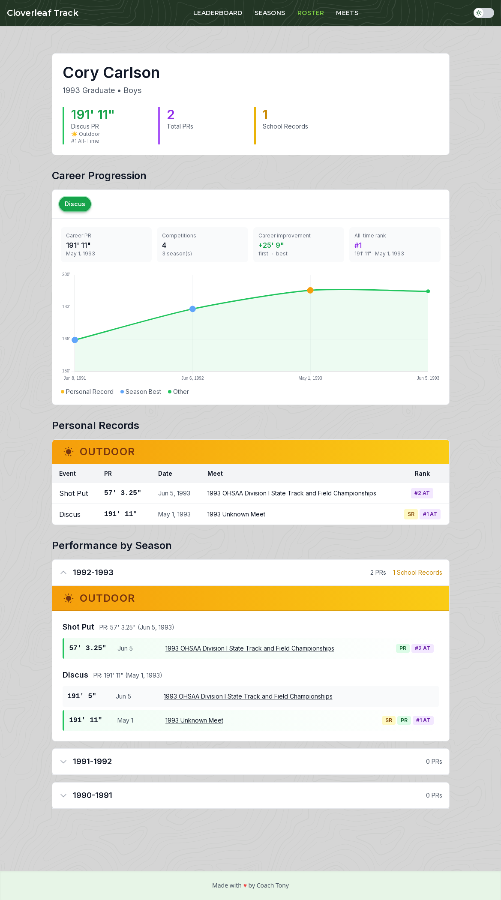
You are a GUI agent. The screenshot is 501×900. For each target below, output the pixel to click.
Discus (75, 203)
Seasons (270, 13)
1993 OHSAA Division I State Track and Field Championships (291, 493)
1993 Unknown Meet (236, 514)
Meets (347, 13)
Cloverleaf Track (42, 13)
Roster (310, 13)
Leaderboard (218, 13)
